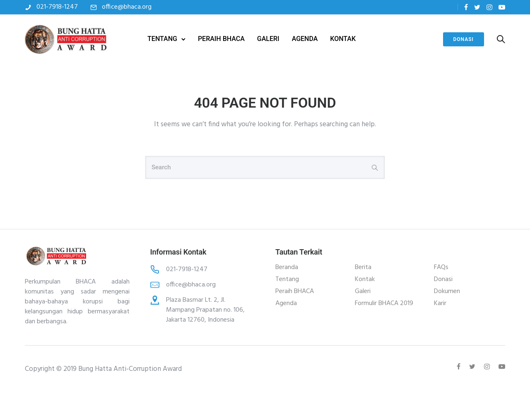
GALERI (268, 39)
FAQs (441, 267)
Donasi (463, 39)
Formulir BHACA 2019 (384, 303)
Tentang (287, 279)
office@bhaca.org (127, 7)
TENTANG (162, 39)
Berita (363, 267)
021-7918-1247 (57, 7)
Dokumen (447, 291)
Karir (440, 303)
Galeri (363, 291)
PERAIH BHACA (221, 39)
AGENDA (305, 39)
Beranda (286, 267)
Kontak (365, 279)
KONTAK (343, 39)
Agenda (286, 303)
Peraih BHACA (294, 291)
